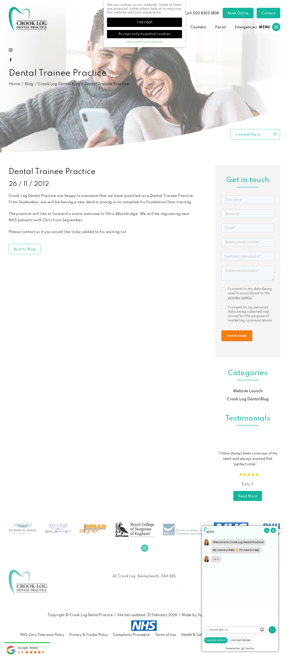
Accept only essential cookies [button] (144, 34)
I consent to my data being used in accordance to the (250, 293)
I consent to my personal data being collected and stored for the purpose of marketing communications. (250, 314)
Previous (213, 468)
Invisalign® (150, 590)
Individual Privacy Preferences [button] (144, 42)
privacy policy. (240, 297)
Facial (220, 27)
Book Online (238, 13)
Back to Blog (24, 249)
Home (14, 84)
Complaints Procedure (131, 635)
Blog (29, 84)
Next (282, 468)
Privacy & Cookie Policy (88, 635)
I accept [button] (144, 22)
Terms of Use (165, 635)
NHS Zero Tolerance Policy (42, 635)
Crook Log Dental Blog (59, 84)
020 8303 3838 (206, 13)
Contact (268, 13)
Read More (247, 496)
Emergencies (246, 27)
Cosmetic (198, 27)
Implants (181, 590)
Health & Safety (194, 635)
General (119, 590)
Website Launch (248, 391)
